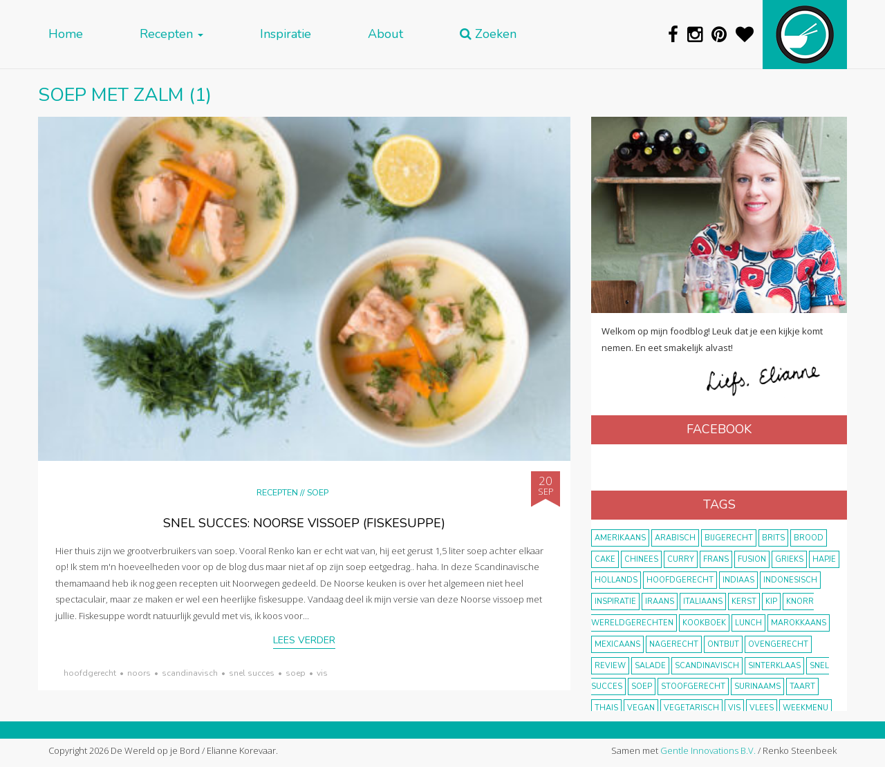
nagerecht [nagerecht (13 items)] (673, 644)
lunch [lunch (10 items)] (748, 623)
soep (296, 673)
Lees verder (304, 640)
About (385, 34)
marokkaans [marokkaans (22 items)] (798, 623)
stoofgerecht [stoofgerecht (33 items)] (693, 686)
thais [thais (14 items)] (606, 708)
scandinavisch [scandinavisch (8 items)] (707, 666)
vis (322, 673)
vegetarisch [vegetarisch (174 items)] (691, 708)
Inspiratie (285, 34)
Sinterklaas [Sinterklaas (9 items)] (774, 666)
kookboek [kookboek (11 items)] (704, 623)
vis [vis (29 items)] (734, 708)
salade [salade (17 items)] (650, 666)
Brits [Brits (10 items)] (773, 538)
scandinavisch (190, 673)
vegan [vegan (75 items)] (641, 708)
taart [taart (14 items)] (802, 686)
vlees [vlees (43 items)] (761, 708)
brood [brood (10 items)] (808, 538)
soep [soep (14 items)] (641, 686)
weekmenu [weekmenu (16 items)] (805, 708)
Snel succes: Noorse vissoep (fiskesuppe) (304, 523)
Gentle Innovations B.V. (708, 750)
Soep (317, 492)
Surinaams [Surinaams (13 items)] (757, 686)
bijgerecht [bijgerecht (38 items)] (729, 538)
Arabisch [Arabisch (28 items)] (675, 538)
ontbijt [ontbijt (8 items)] (723, 644)
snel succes (251, 673)
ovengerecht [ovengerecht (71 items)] (778, 644)
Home (65, 34)
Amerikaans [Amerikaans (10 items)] (620, 538)
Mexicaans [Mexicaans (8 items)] (617, 644)
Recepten (171, 34)
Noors (139, 673)
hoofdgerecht (90, 673)
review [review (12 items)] (610, 666)
